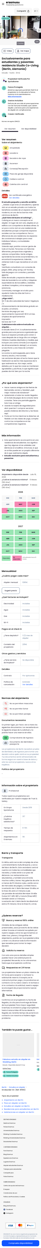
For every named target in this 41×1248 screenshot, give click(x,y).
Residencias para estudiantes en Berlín (21, 1109)
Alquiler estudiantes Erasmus (13, 1165)
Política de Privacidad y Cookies (14, 1197)
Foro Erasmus (8, 1151)
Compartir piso (8, 1173)
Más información (15, 96)
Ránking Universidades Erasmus (14, 1138)
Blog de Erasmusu (9, 1206)
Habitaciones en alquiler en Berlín (19, 1112)
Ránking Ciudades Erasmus (12, 1134)
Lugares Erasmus (9, 1162)
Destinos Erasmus (9, 1123)
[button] (19, 121)
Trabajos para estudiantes (12, 1169)
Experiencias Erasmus (10, 1158)
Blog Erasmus (8, 1154)
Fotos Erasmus (8, 1176)
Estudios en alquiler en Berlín (17, 1106)
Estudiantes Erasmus (10, 1141)
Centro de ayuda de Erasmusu (13, 1186)
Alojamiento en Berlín (13, 1100)
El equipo (6, 1189)
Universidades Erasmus (11, 1130)
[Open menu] (3, 4)
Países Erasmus (8, 1127)
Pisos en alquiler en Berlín (15, 1103)
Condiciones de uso (10, 1193)
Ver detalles (14, 198)
